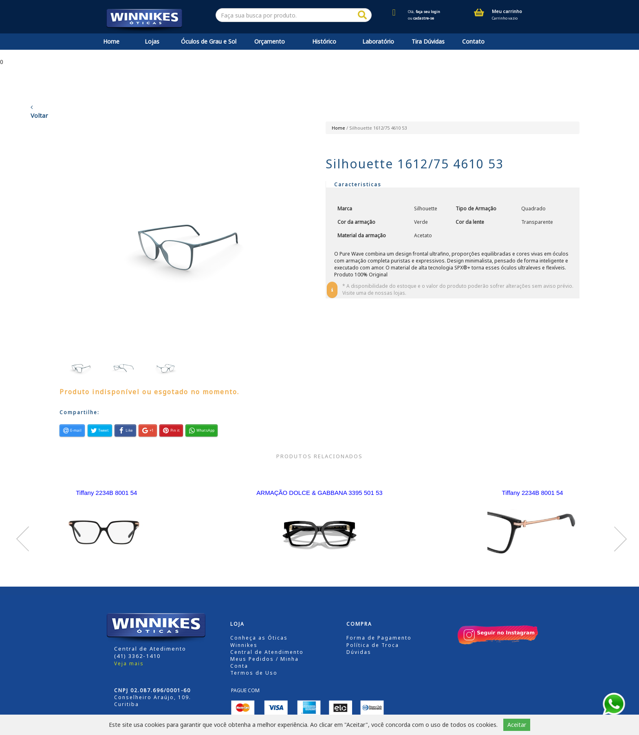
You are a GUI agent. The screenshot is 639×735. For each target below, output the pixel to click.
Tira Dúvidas (428, 41)
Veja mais (129, 663)
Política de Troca (372, 645)
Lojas (152, 41)
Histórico (324, 41)
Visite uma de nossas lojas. (374, 292)
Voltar (39, 111)
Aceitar (516, 724)
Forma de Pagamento (379, 637)
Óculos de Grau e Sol (208, 41)
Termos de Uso (254, 672)
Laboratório (378, 41)
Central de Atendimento (267, 652)
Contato (473, 41)
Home (111, 41)
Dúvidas (358, 652)
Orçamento (269, 41)
